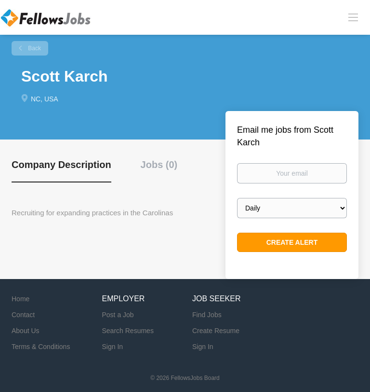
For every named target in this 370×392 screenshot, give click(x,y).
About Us (26, 331)
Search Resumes (128, 331)
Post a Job (118, 315)
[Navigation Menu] (353, 17)
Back (33, 48)
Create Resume (215, 331)
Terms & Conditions (41, 346)
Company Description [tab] (61, 164)
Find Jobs (207, 315)
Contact (23, 315)
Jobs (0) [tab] (159, 164)
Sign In (112, 346)
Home (20, 299)
